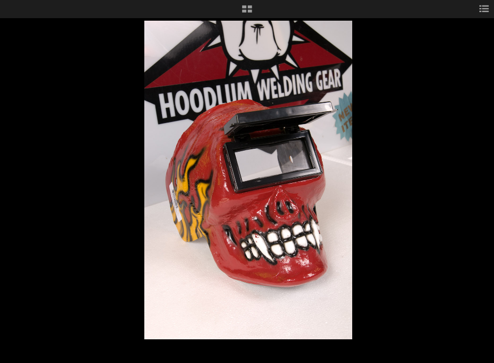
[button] (247, 13)
